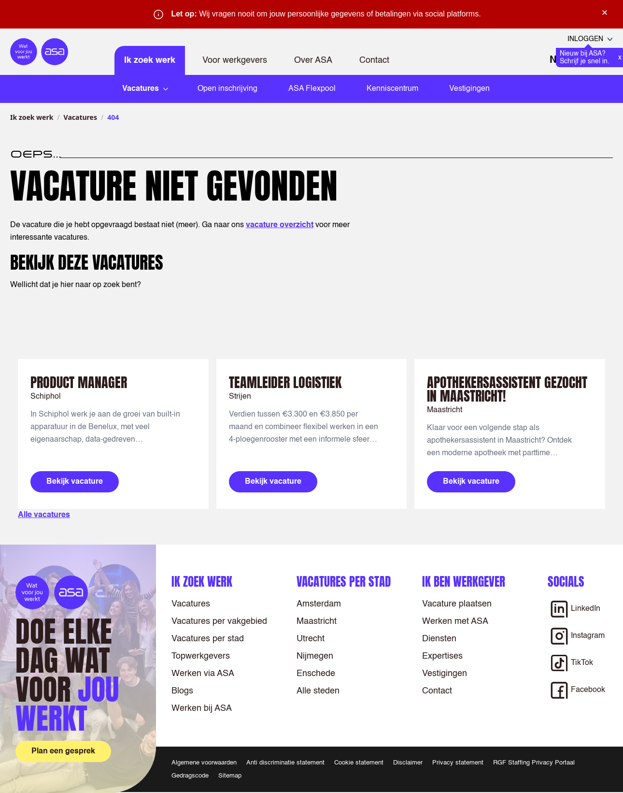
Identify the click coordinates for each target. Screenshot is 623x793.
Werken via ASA (202, 673)
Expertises (442, 656)
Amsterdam (319, 604)
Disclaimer (408, 763)
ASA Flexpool (312, 89)
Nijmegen (315, 656)
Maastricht (317, 621)
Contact (374, 60)
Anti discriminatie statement (285, 763)
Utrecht (311, 638)
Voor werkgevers (234, 60)
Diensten (439, 638)
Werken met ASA (455, 621)
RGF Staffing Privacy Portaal (534, 763)
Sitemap (229, 776)
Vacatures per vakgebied (219, 621)
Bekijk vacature (74, 482)
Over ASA (313, 60)
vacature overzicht (279, 225)
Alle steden (318, 691)
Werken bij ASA (201, 708)
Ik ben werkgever (463, 582)
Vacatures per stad (207, 638)
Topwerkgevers (200, 656)
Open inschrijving (227, 89)
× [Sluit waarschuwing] (605, 12)
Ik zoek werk (149, 60)
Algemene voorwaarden (204, 763)
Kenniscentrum (392, 89)
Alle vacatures (44, 515)
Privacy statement (457, 763)
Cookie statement (358, 763)
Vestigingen (469, 89)
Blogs (182, 691)
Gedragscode (190, 776)
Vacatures (80, 117)
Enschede (316, 673)
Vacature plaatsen (457, 604)
